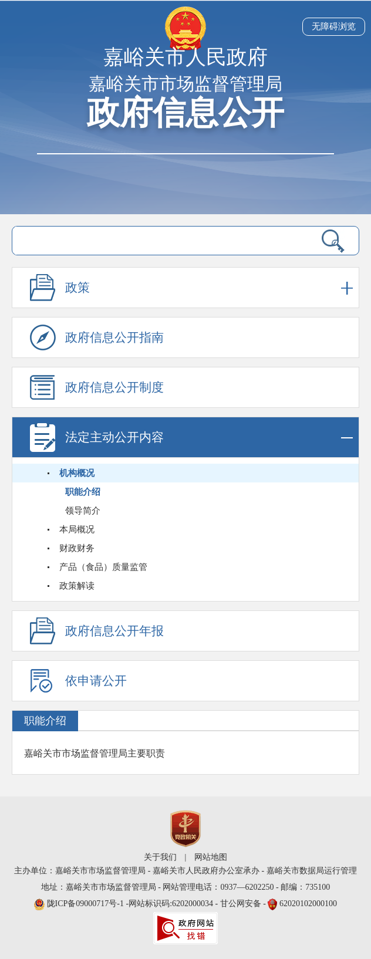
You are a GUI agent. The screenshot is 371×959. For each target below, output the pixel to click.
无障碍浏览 (334, 26)
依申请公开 (96, 681)
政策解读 (77, 585)
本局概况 (77, 529)
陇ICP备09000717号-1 (86, 903)
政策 (209, 288)
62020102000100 (308, 903)
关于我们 (160, 857)
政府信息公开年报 (114, 631)
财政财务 (77, 548)
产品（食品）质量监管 (103, 567)
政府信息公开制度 (114, 387)
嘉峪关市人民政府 (185, 57)
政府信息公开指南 (114, 337)
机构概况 (77, 473)
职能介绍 (82, 492)
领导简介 (82, 510)
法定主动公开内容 (209, 437)
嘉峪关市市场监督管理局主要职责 (94, 753)
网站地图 (210, 857)
